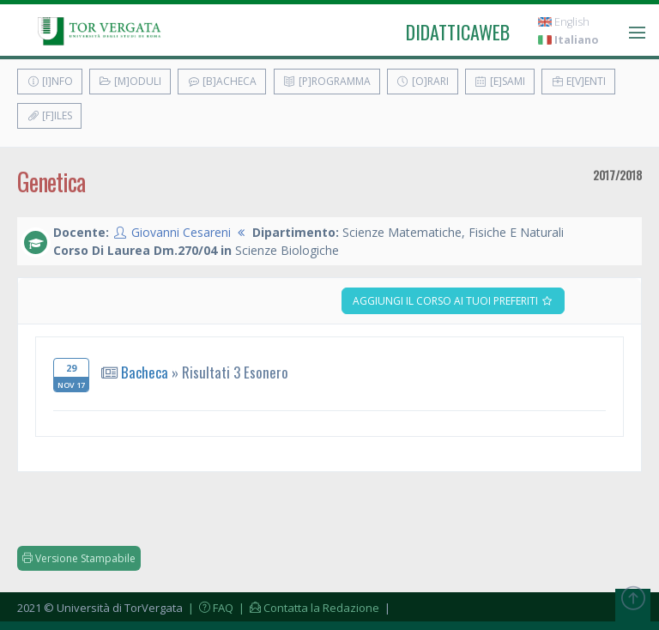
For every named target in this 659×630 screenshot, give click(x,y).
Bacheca (144, 372)
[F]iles (49, 115)
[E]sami (500, 81)
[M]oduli (130, 81)
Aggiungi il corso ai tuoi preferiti (453, 301)
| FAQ (209, 607)
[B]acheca (222, 81)
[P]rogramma (327, 81)
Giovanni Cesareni (181, 232)
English (563, 22)
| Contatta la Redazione (307, 607)
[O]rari (422, 81)
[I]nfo (50, 81)
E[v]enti (578, 81)
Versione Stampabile (79, 558)
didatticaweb (458, 31)
